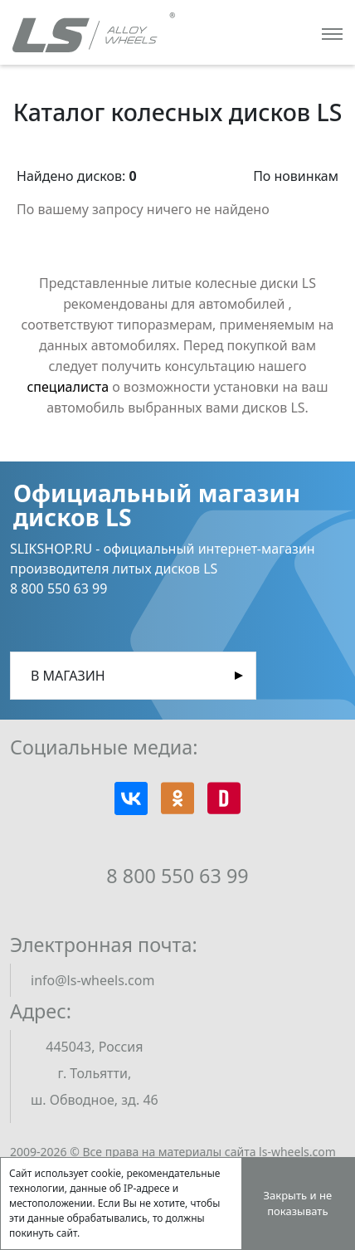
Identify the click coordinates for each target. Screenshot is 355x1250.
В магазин (68, 676)
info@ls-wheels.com (92, 980)
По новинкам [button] (295, 176)
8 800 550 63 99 (177, 875)
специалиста (68, 387)
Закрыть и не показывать (298, 1203)
